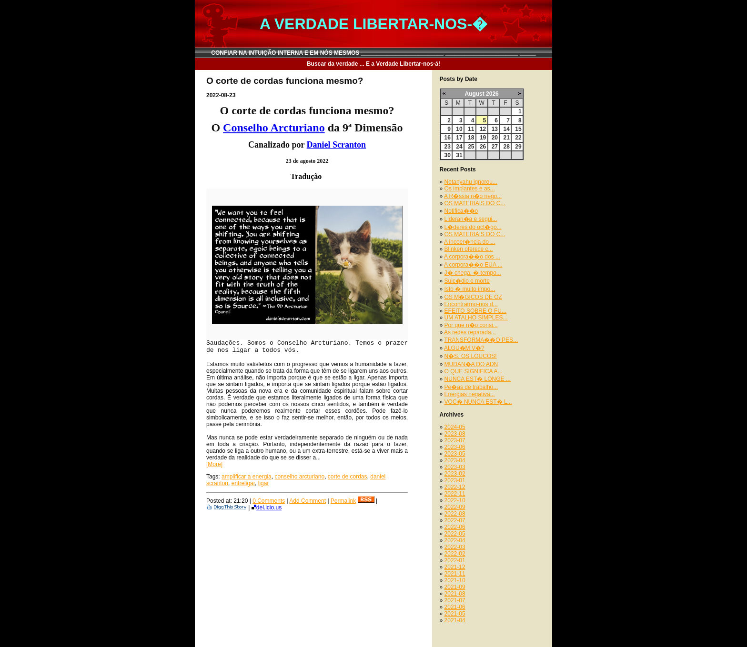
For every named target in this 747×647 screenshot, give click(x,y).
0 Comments (268, 501)
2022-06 (454, 527)
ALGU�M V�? (464, 348)
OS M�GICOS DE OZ (473, 297)
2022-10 (454, 500)
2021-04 (454, 620)
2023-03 (454, 467)
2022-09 (454, 507)
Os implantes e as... (469, 188)
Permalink (343, 501)
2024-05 (454, 427)
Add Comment (307, 501)
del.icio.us (267, 507)
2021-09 (454, 587)
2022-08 (454, 513)
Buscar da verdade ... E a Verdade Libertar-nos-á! (373, 63)
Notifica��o (461, 211)
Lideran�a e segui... (470, 219)
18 (471, 137)
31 (459, 155)
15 (518, 129)
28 (506, 146)
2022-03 (454, 547)
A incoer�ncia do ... (469, 242)
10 (459, 129)
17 (459, 137)
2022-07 (454, 520)
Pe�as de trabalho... (471, 387)
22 (518, 137)
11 (471, 129)
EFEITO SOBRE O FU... (475, 311)
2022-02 (454, 553)
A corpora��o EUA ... (473, 264)
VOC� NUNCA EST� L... (478, 401)
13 (495, 129)
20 (495, 137)
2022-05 (454, 533)
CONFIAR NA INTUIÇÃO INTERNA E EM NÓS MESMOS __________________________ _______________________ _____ (373, 53)
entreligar (243, 483)
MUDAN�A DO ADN (471, 364)
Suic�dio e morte (467, 281)
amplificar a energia (247, 476)
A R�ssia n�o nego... (473, 196)
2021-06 (454, 607)
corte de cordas (347, 476)
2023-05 (454, 453)
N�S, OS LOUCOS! (470, 356)
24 (459, 146)
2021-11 (454, 573)
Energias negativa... (469, 394)
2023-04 (454, 460)
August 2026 (481, 93)
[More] (214, 464)
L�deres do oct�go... (473, 227)
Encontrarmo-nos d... (471, 304)
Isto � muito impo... (469, 289)
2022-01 (454, 560)
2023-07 (454, 440)
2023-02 (454, 473)
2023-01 (454, 480)
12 (483, 129)
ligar (263, 483)
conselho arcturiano (299, 476)
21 (506, 137)
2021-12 (454, 567)
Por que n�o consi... (471, 325)
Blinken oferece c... (468, 249)
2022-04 (454, 540)
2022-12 (454, 487)
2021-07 (454, 600)
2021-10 (454, 580)
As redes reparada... (470, 332)
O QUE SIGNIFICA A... (473, 371)
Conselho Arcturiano (274, 127)
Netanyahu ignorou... (470, 182)
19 (483, 137)
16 (447, 137)
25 (471, 146)
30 (447, 155)
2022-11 (454, 493)
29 (518, 146)
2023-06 (454, 447)
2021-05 (454, 613)
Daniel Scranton (336, 144)
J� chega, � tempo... (472, 272)
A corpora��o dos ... (472, 256)
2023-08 (454, 433)
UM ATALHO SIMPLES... (476, 317)
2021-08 (454, 593)
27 (495, 146)
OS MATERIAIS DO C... (474, 203)
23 (447, 146)
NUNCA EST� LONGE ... (477, 379)
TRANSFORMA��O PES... (481, 340)
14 (506, 129)
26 (483, 146)
